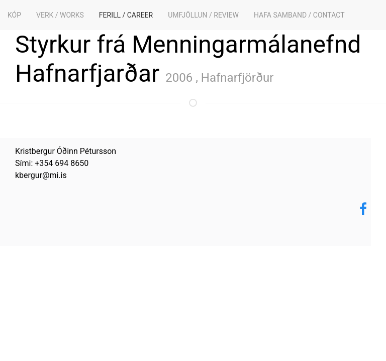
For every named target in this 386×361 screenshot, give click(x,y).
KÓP (14, 15)
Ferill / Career (126, 15)
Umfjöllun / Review (203, 15)
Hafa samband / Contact (299, 15)
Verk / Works (60, 15)
